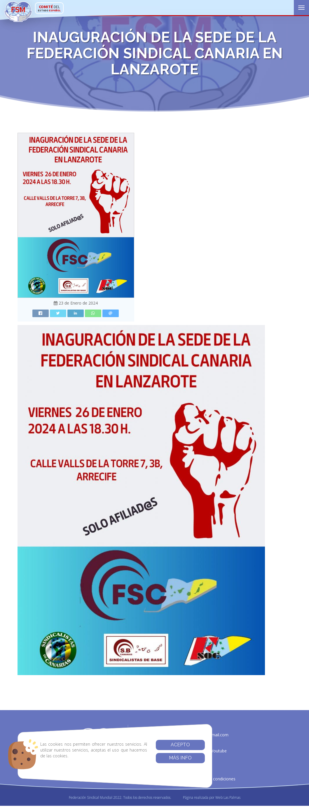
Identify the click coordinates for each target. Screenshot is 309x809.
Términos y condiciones (213, 780)
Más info (166, 758)
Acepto (166, 744)
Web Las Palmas (227, 800)
